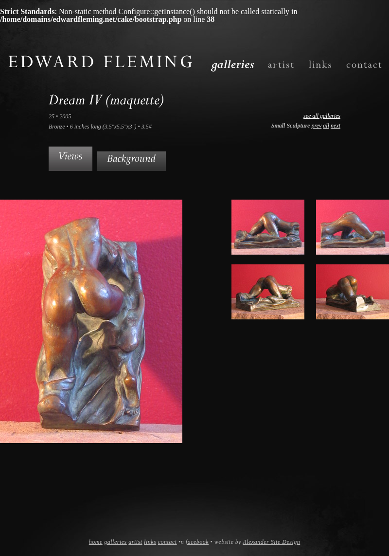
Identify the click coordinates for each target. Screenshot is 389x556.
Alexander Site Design (271, 541)
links (150, 541)
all (326, 125)
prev (316, 125)
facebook (197, 541)
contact (167, 541)
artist (135, 541)
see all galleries (321, 115)
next (335, 125)
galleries (115, 541)
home (96, 541)
